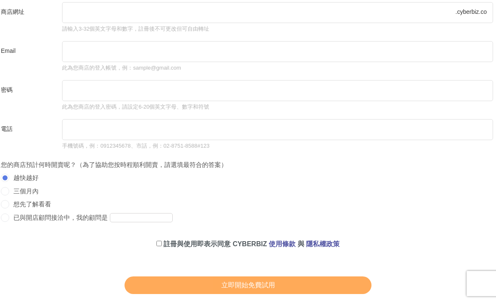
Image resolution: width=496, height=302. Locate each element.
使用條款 (282, 243)
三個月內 (26, 191)
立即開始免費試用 (248, 285)
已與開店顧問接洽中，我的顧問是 (60, 217)
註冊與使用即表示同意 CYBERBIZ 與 (248, 243)
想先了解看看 (32, 204)
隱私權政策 (323, 243)
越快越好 (26, 177)
